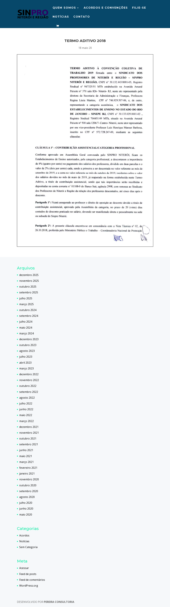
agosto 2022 (27, 397)
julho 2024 (25, 321)
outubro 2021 (27, 438)
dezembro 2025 (29, 275)
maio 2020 (25, 514)
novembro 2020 (29, 479)
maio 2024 (25, 327)
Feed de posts (27, 574)
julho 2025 (25, 298)
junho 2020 (26, 508)
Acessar (24, 568)
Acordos (24, 535)
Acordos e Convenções (106, 8)
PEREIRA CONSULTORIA (59, 602)
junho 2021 (26, 450)
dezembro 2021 (29, 427)
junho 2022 (26, 409)
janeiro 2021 (27, 473)
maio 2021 (25, 456)
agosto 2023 (27, 351)
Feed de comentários (32, 580)
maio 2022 (25, 415)
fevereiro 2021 (28, 468)
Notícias (61, 17)
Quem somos (64, 8)
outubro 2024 (27, 310)
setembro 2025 (28, 292)
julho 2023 (25, 356)
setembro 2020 (28, 491)
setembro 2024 (28, 316)
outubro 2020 (27, 485)
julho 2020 (25, 503)
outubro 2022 (27, 386)
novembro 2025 (29, 281)
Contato (81, 17)
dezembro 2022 (29, 374)
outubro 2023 (27, 345)
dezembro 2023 (29, 339)
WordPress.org (28, 585)
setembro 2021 (28, 444)
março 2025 (26, 304)
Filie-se (139, 8)
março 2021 (26, 462)
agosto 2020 (27, 497)
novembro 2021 (29, 432)
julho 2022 (25, 403)
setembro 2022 (28, 392)
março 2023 (26, 368)
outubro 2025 (27, 286)
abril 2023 (25, 362)
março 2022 (26, 421)
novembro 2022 (29, 380)
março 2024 (26, 333)
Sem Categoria (28, 547)
